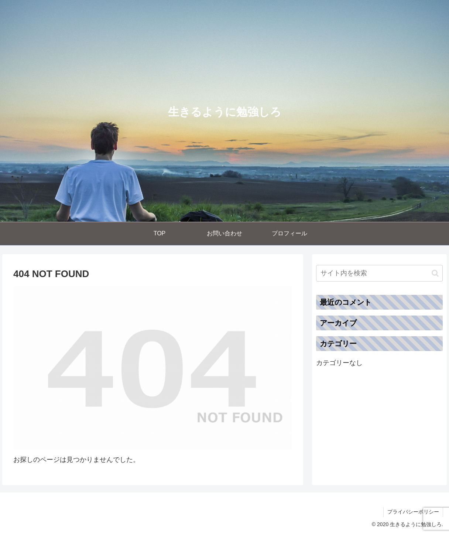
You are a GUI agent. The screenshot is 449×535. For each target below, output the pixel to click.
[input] (379, 273)
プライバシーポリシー (413, 512)
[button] (435, 273)
